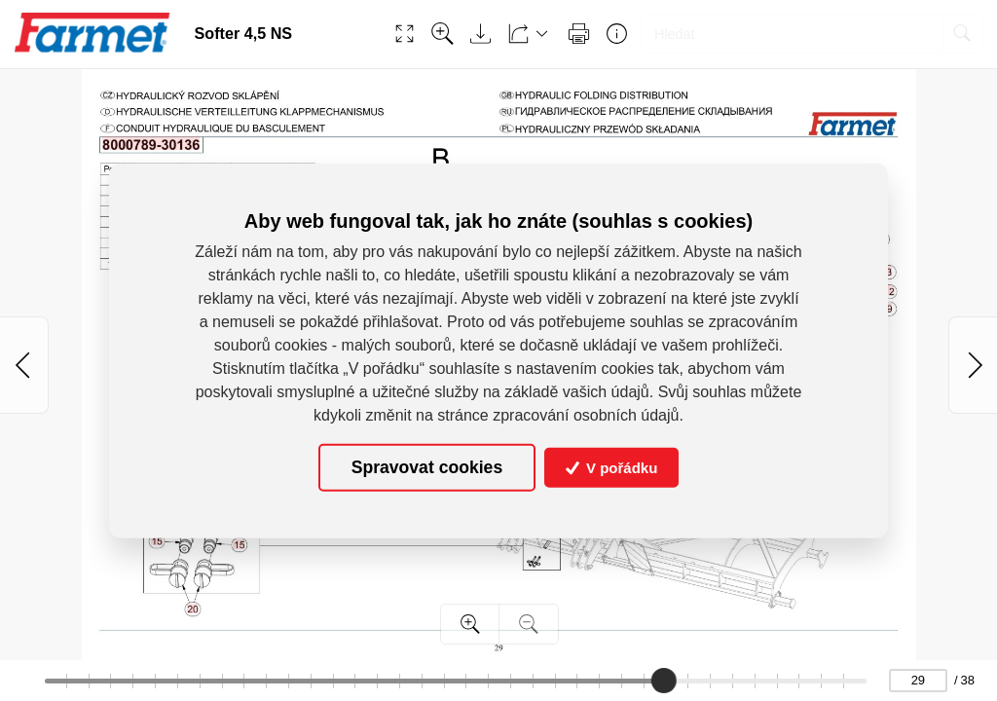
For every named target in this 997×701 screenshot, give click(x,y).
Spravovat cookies (426, 467)
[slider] (665, 680)
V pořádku (612, 468)
